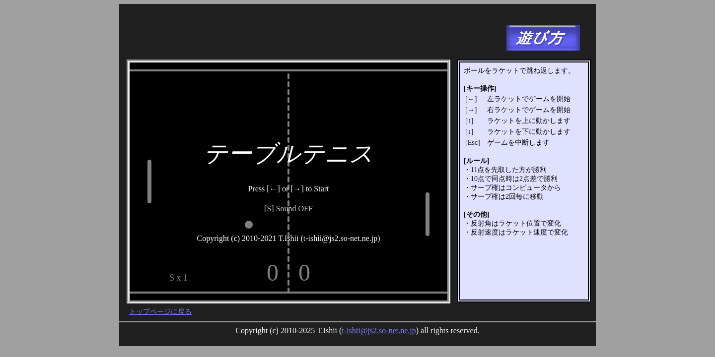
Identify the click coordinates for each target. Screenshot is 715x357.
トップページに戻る (160, 311)
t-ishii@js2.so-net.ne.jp (379, 330)
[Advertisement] (307, 32)
